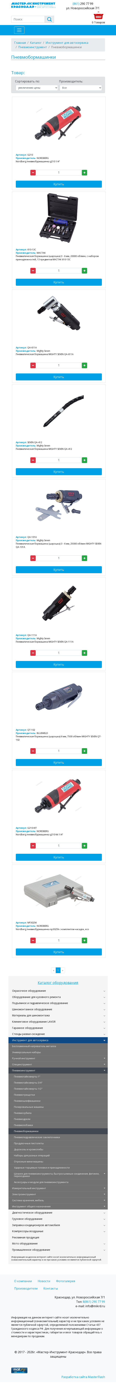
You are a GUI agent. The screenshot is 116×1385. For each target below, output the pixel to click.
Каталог (36, 43)
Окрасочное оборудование (29, 990)
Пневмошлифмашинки (27, 1100)
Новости (44, 1281)
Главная (20, 43)
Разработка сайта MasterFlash (83, 1377)
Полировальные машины (29, 1107)
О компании (23, 1281)
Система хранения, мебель (28, 1200)
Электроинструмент (24, 1194)
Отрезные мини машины (28, 1161)
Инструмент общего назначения (31, 1206)
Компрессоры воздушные (27, 1231)
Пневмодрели (22, 1119)
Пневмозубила (22, 1113)
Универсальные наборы (26, 1052)
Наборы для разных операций (32, 1155)
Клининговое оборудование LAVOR (34, 1021)
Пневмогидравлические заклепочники (37, 1137)
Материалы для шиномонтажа (31, 1015)
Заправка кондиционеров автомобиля (36, 1225)
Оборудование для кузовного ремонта (36, 997)
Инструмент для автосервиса (30, 1040)
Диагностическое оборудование (32, 1212)
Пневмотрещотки (24, 1094)
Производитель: (71, 81)
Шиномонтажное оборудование (32, 1009)
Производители (26, 1288)
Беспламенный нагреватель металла (34, 1046)
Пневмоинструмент (23, 1070)
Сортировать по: (27, 81)
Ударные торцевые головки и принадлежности (42, 1167)
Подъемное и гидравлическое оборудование (40, 1003)
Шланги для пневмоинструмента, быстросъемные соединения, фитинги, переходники (56, 1175)
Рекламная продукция (25, 1237)
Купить (58, 184)
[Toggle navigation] (19, 30)
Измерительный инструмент (29, 1188)
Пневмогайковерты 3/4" (28, 1082)
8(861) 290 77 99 (94, 1302)
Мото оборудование (25, 1243)
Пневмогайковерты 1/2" (28, 1088)
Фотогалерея (65, 1281)
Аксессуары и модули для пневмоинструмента (41, 1182)
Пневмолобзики (23, 1125)
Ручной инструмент (23, 1058)
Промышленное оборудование (31, 1249)
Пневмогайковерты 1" (27, 1076)
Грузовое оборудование (27, 1219)
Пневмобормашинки (26, 1131)
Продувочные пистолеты (29, 1143)
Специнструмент (22, 1064)
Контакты (50, 1288)
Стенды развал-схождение (28, 1034)
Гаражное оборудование (27, 1028)
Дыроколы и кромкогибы (28, 1149)
